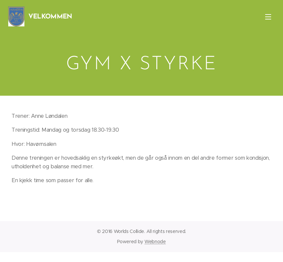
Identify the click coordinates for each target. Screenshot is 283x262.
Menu (268, 16)
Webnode (155, 242)
